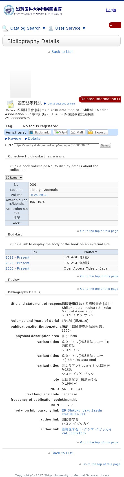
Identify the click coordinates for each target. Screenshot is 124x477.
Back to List (62, 52)
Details (34, 138)
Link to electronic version (61, 103)
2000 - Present (17, 268)
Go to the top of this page (99, 231)
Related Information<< (101, 99)
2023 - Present (17, 257)
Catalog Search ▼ (24, 28)
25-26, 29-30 (38, 195)
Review (14, 138)
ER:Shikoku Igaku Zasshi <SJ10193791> (82, 412)
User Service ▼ (66, 28)
